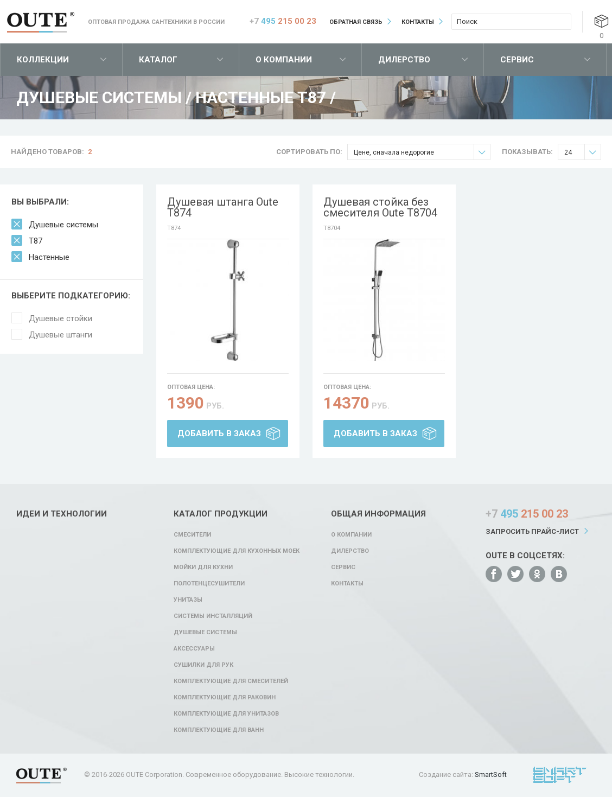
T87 (35, 241)
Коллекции (43, 60)
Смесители (192, 534)
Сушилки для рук (203, 664)
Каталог (158, 60)
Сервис (517, 60)
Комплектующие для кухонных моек (236, 550)
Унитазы (188, 599)
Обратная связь (355, 21)
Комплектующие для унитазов (226, 713)
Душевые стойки (60, 318)
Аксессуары (194, 648)
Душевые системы (63, 224)
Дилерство (404, 60)
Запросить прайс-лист (532, 531)
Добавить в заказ (219, 433)
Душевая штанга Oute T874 (222, 207)
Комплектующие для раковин (225, 697)
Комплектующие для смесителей (231, 681)
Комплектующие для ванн (219, 730)
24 (582, 152)
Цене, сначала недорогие (422, 152)
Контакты (417, 21)
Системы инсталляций (213, 616)
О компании (284, 60)
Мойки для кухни (203, 567)
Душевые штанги (60, 335)
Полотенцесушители (209, 583)
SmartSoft (491, 774)
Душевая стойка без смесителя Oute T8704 (380, 207)
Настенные (49, 257)
